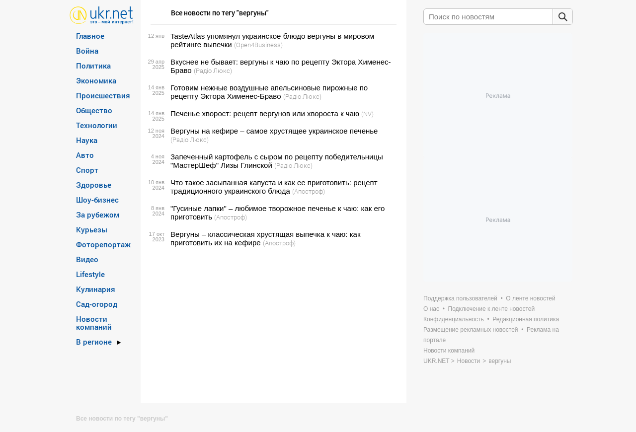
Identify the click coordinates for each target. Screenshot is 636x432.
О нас (431, 308)
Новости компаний (94, 323)
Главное (90, 36)
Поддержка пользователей (460, 298)
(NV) (367, 113)
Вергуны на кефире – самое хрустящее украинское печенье (274, 131)
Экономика (96, 80)
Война (87, 51)
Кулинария (95, 289)
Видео (87, 259)
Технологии (96, 125)
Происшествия (103, 95)
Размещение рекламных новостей (470, 329)
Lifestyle (90, 274)
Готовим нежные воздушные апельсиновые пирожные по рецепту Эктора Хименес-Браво (269, 91)
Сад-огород (96, 304)
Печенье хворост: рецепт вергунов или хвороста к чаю (264, 113)
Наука (86, 140)
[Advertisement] (272, 325)
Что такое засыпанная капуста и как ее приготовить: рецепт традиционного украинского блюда (274, 186)
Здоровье (93, 185)
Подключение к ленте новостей (491, 308)
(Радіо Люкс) (213, 70)
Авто (85, 155)
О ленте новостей (530, 298)
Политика (93, 66)
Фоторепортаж (103, 244)
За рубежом (97, 214)
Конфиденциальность (453, 319)
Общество (94, 110)
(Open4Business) (258, 44)
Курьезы (91, 229)
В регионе (94, 342)
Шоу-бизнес (97, 200)
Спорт (87, 170)
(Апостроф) (308, 191)
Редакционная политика (525, 319)
